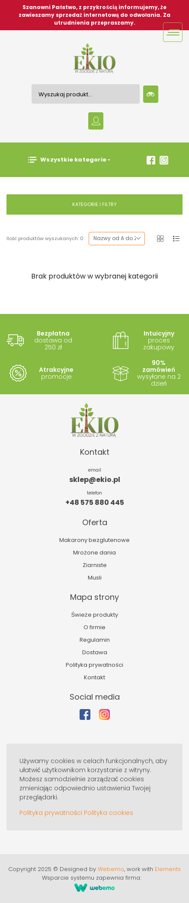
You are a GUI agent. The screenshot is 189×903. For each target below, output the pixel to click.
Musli (95, 577)
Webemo (111, 869)
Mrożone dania (94, 552)
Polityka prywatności (94, 665)
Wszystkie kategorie (67, 159)
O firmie (94, 627)
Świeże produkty (94, 615)
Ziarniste (95, 565)
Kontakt (94, 677)
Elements (168, 869)
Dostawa (94, 652)
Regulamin (95, 640)
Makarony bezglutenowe (94, 540)
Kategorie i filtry (94, 204)
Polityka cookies (108, 812)
